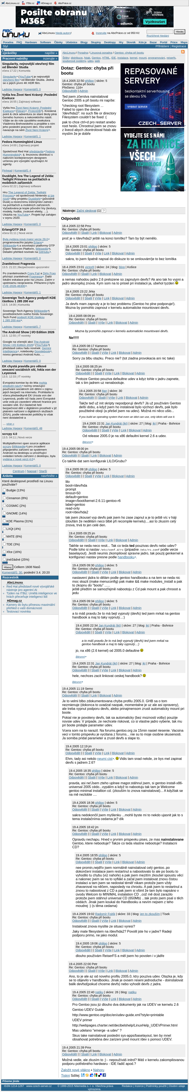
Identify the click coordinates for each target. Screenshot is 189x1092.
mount (142, 57)
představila (36, 151)
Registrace (179, 46)
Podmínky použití (156, 1086)
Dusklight (34, 198)
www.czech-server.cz (38, 1086)
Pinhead (7, 170)
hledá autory (63, 33)
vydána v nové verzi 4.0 (18, 459)
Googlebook (42, 351)
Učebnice (71, 42)
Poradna (8, 42)
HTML (106, 57)
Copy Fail (33, 273)
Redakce (127, 1086)
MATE (9, 536)
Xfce (8, 552)
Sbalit (85, 232)
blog (122, 267)
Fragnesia (35, 276)
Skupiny (96, 42)
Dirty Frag (49, 273)
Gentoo (96, 57)
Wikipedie (10, 245)
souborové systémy (74, 61)
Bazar (153, 42)
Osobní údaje (177, 1086)
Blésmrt (87, 442)
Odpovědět (69, 91)
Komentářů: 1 (32, 136)
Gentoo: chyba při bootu (129, 52)
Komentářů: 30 (12, 572)
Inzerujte (101, 33)
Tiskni (65, 1075)
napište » (51, 53)
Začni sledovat (86, 210)
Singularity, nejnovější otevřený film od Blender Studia (28, 65)
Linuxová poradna (101, 52)
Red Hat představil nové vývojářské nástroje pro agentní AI (30, 588)
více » (10, 423)
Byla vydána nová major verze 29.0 (25, 239)
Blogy (84, 42)
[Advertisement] (110, 198)
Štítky (66, 57)
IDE (113, 57)
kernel (133, 57)
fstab (87, 57)
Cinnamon (11, 498)
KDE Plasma (13, 521)
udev (90, 61)
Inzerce (139, 1086)
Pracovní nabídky (15, 58)
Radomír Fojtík (105, 914)
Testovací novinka (18, 611)
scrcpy (7, 446)
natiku (99, 992)
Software (45, 42)
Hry (121, 42)
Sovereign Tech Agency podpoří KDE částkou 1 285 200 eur (29, 299)
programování (156, 57)
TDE (8, 544)
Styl (5, 46)
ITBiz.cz (28, 3)
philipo (89, 80)
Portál (163, 42)
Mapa (184, 42)
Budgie (9, 490)
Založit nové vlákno (75, 1070)
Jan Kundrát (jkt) (116, 423)
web (97, 61)
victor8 (89, 267)
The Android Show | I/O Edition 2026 (28, 332)
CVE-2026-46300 (14, 286)
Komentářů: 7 (32, 326)
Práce (173, 42)
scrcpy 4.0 (9, 434)
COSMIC (11, 505)
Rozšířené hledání (158, 35)
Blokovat (105, 232)
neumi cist (105, 758)
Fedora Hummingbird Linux (22, 141)
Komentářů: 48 (33, 428)
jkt (154, 423)
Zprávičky (10, 53)
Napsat (32, 471)
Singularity (9, 76)
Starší (43, 471)
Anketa (8, 476)
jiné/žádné (11, 559)
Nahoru (98, 1070)
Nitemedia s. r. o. (84, 1086)
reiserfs (171, 57)
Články (58, 42)
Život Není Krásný (36, 130)
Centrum (18, 471)
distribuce (77, 57)
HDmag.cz (44, 3)
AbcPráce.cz (62, 3)
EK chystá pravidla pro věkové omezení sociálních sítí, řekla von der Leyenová (29, 370)
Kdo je (143, 42)
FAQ (19, 42)
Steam (21, 111)
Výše (98, 253)
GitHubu (44, 252)
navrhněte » (49, 476)
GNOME (10, 513)
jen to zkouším (150, 914)
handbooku (126, 557)
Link (94, 232)
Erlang (37, 242)
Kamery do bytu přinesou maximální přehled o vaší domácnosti (30, 606)
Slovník (131, 42)
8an (104, 391)
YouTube (25, 76)
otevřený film (11, 79)
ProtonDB (34, 111)
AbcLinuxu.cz (10, 3)
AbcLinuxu (15, 582)
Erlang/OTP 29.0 (13, 229)
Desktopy (110, 42)
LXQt (8, 529)
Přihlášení (162, 46)
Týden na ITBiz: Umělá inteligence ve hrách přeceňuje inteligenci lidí (31, 595)
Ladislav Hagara (12, 89)
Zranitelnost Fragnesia (18, 263)
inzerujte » (50, 58)
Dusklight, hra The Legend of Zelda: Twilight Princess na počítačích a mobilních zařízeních (28, 179)
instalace (122, 57)
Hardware (31, 42)
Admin (83, 91)
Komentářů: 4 (22, 170)
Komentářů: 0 (32, 89)
